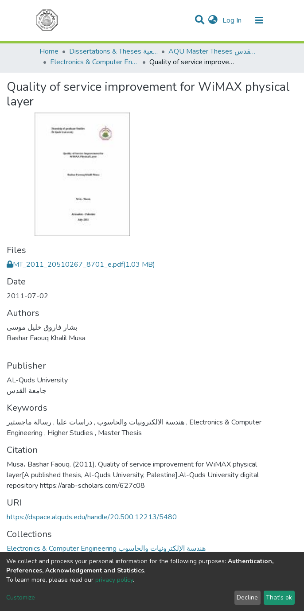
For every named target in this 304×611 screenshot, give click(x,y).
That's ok (279, 597)
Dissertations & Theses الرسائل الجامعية (113, 51)
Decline (247, 597)
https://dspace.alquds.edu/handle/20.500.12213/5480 (92, 517)
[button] (213, 20)
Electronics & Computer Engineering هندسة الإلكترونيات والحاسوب (94, 62)
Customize (20, 597)
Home (48, 51)
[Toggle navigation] (259, 20)
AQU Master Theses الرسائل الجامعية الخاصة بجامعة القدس (212, 51)
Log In (232, 20)
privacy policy (114, 580)
